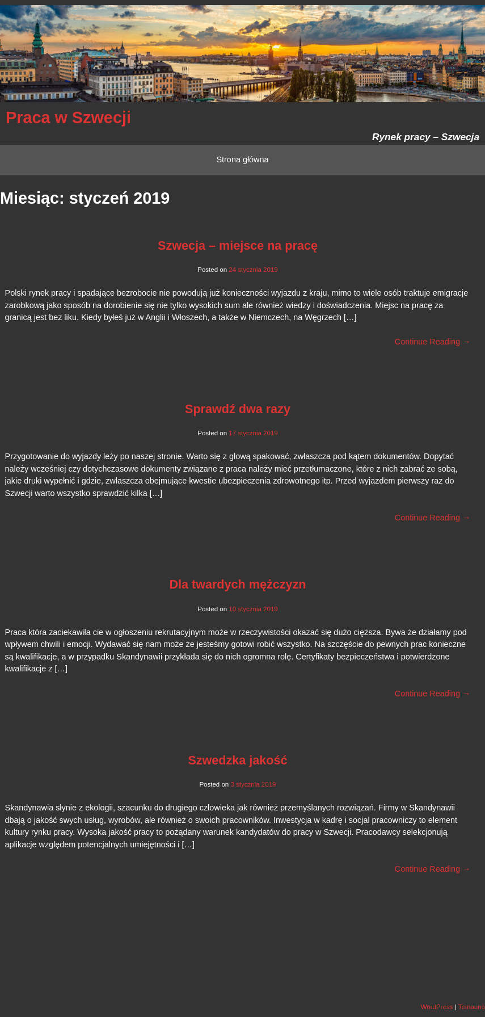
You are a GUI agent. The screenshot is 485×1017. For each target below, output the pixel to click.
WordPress (437, 1006)
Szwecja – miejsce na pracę (238, 245)
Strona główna (242, 159)
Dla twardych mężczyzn (237, 584)
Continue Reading (433, 341)
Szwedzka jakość (237, 760)
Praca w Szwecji (68, 117)
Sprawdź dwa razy (237, 409)
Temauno (471, 1006)
